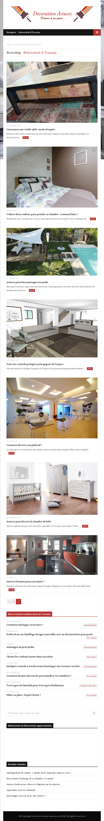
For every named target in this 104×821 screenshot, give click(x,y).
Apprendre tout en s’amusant (20, 790)
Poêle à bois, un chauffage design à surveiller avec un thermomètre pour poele (49, 634)
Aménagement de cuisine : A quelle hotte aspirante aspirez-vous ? (38, 772)
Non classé (91, 657)
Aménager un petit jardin (20, 647)
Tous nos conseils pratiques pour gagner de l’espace (35, 364)
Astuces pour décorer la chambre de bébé (28, 521)
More (25, 138)
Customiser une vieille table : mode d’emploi (30, 129)
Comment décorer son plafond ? (24, 445)
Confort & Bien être (88, 686)
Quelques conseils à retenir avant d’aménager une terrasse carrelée (43, 666)
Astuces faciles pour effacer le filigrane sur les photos (33, 784)
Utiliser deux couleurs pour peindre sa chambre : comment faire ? (42, 214)
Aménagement (90, 625)
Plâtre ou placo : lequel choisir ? (23, 695)
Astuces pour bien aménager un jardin (27, 282)
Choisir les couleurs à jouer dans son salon (29, 656)
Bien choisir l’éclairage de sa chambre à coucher (30, 778)
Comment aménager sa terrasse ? (24, 624)
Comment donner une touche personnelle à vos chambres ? (39, 675)
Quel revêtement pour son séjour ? (25, 581)
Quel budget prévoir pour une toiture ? (25, 795)
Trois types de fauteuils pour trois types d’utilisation (35, 685)
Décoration (91, 638)
